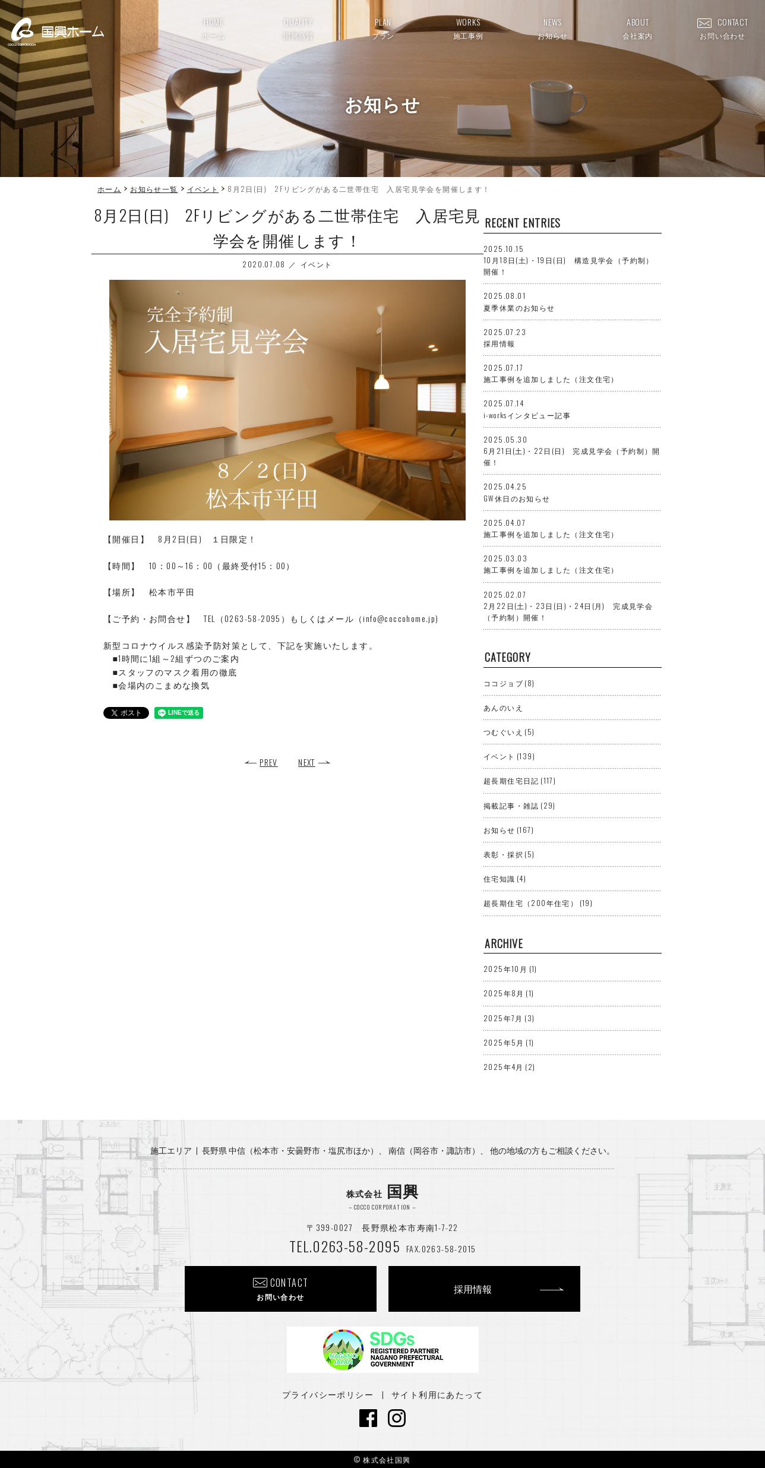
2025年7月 (509, 1018)
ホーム (109, 189)
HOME (213, 27)
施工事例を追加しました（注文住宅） (551, 373)
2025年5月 (508, 1042)
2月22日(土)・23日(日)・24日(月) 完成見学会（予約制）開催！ (568, 605)
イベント (203, 189)
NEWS (553, 27)
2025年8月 (508, 993)
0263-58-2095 (253, 618)
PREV (269, 762)
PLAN (383, 27)
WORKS (468, 27)
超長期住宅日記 (519, 780)
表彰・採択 (509, 854)
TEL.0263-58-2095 (344, 1246)
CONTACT (722, 27)
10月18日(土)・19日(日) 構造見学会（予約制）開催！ (568, 260)
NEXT (306, 762)
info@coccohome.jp (399, 618)
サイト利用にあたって (437, 1394)
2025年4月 (509, 1067)
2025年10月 (510, 969)
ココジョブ (509, 683)
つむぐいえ (509, 732)
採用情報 (473, 1288)
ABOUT (637, 27)
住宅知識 (504, 878)
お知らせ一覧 (154, 189)
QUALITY (298, 27)
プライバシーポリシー (328, 1394)
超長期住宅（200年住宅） (538, 903)
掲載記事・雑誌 (519, 805)
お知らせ (508, 830)
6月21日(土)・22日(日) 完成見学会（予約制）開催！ (571, 450)
